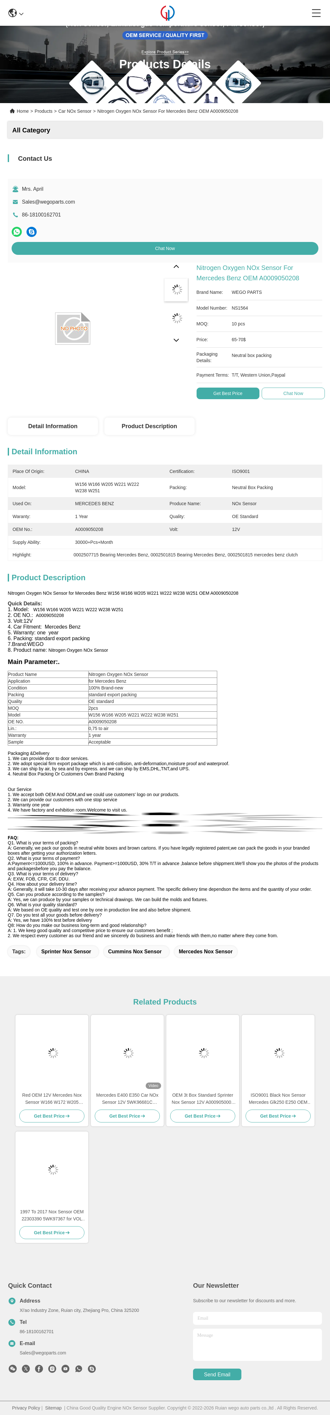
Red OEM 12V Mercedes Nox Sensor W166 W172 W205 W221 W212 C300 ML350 (52, 1099)
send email (217, 1374)
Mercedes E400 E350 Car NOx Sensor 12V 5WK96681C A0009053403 (127, 1099)
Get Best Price (227, 393)
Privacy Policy (26, 1407)
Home (23, 111)
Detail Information (52, 426)
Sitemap (53, 1407)
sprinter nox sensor (66, 951)
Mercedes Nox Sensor (206, 951)
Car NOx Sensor (75, 111)
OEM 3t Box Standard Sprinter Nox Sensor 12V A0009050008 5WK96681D (203, 1099)
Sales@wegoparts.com (48, 202)
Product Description (149, 426)
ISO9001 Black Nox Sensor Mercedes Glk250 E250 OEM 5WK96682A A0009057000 (278, 1099)
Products (44, 111)
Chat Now (165, 248)
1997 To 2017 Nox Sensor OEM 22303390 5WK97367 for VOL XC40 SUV (51, 1215)
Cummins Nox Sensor (135, 951)
